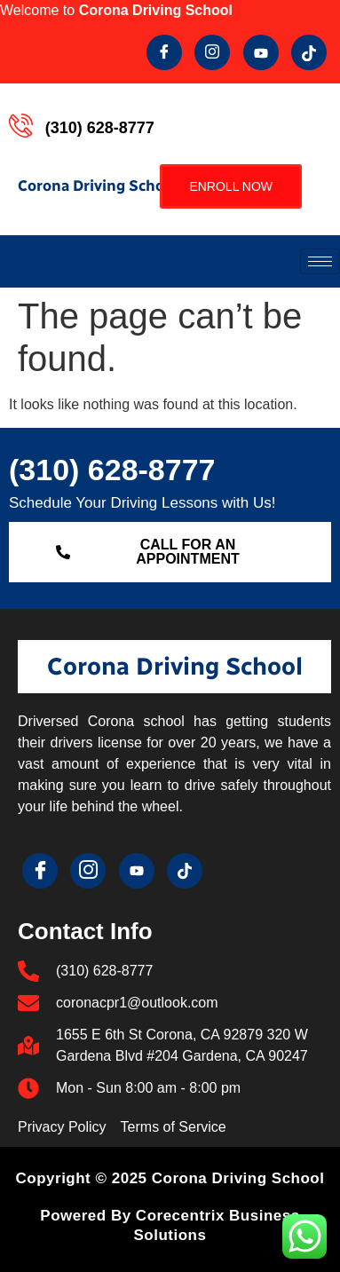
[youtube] (261, 52)
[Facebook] (164, 52)
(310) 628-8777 (112, 469)
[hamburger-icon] (320, 261)
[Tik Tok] (309, 52)
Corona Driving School (98, 185)
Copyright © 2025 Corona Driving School (170, 1178)
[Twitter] (212, 52)
